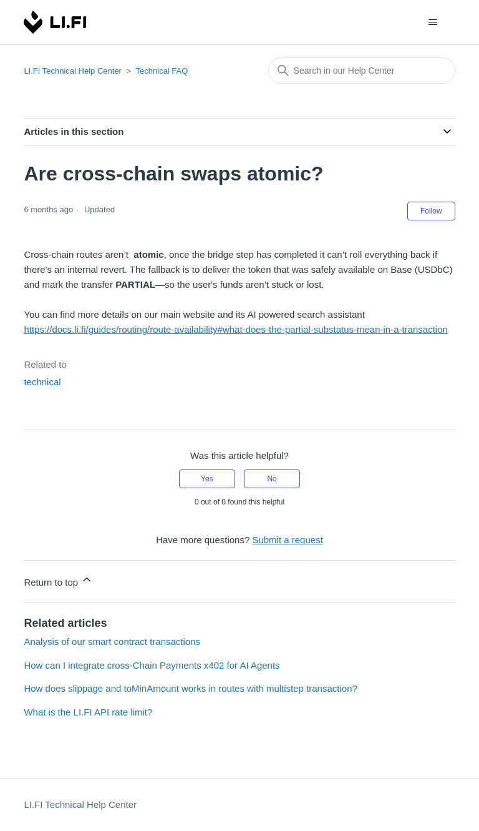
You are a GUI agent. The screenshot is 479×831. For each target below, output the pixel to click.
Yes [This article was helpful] (207, 479)
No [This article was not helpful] (271, 479)
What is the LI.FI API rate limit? (88, 712)
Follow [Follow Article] (431, 211)
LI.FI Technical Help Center (73, 71)
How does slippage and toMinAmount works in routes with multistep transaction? (190, 688)
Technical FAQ (162, 71)
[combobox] (362, 70)
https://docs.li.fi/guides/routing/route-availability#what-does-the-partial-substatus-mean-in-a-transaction (236, 329)
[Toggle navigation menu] (433, 22)
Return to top (58, 580)
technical (42, 381)
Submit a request (287, 539)
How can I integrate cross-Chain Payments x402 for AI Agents (151, 665)
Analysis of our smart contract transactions (112, 641)
